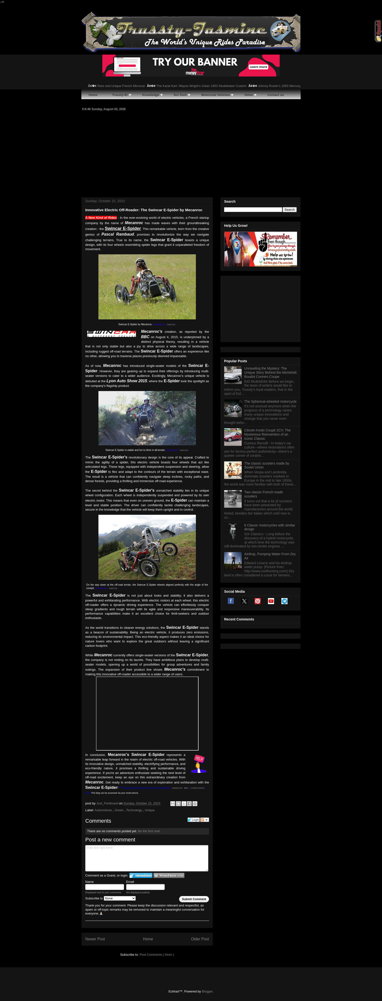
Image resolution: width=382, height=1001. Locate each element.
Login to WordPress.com (168, 875)
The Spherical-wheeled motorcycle (270, 341)
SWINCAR (177, 788)
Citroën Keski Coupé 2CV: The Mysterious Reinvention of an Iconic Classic (267, 373)
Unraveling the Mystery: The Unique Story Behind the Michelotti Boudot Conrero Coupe (270, 311)
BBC (186, 788)
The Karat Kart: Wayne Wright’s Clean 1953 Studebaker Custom (209, 86)
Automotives (104, 810)
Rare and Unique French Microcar (129, 86)
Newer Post (95, 939)
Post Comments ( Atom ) (157, 954)
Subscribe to (110, 898)
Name (89, 882)
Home (148, 939)
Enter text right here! (146, 858)
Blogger (207, 991)
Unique (150, 810)
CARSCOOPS (197, 788)
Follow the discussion (204, 820)
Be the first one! (149, 831)
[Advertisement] (191, 153)
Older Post (200, 939)
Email (130, 882)
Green (119, 810)
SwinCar (171, 324)
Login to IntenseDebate (141, 875)
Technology (134, 810)
